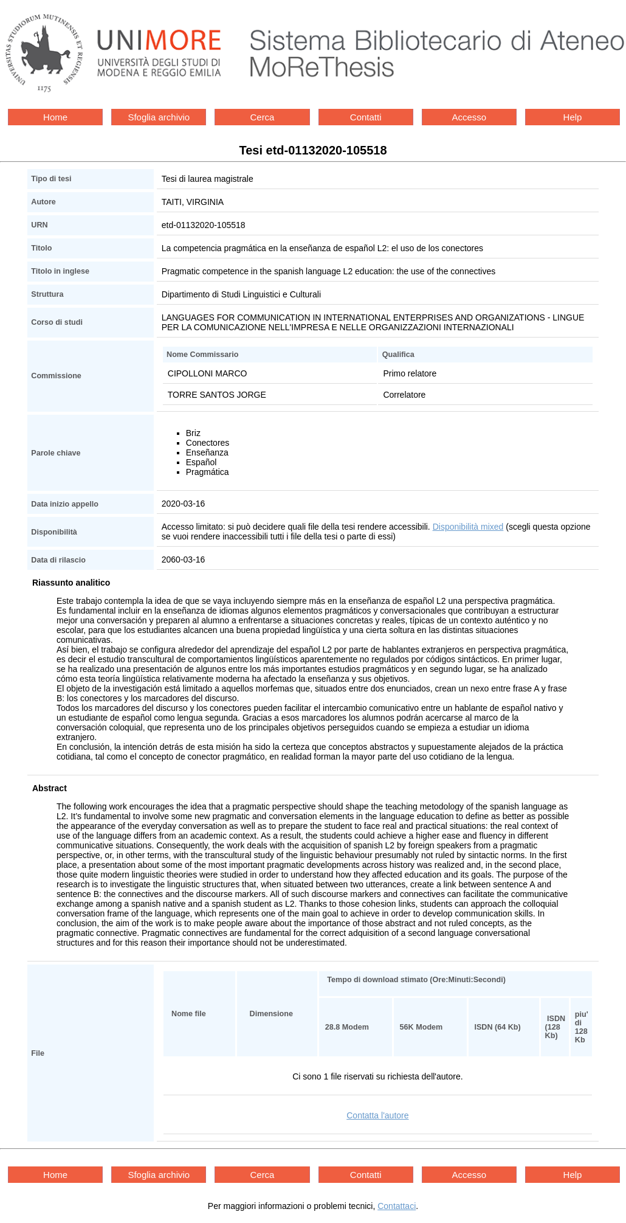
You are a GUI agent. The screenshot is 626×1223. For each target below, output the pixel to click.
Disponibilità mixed (468, 527)
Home (55, 117)
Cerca (262, 117)
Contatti (366, 117)
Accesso (469, 117)
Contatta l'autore (377, 1115)
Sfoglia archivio (159, 117)
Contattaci (396, 1206)
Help (572, 117)
